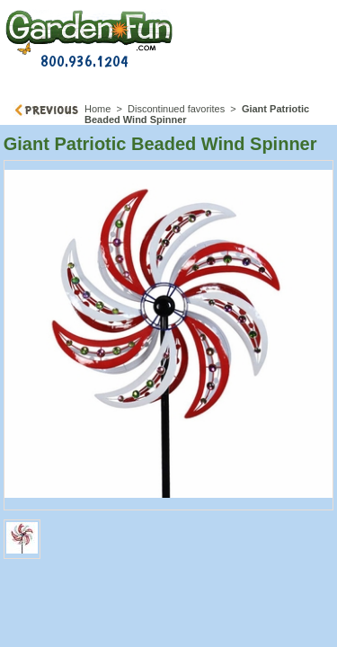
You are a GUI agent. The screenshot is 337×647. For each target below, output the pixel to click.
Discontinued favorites (176, 108)
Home (97, 108)
